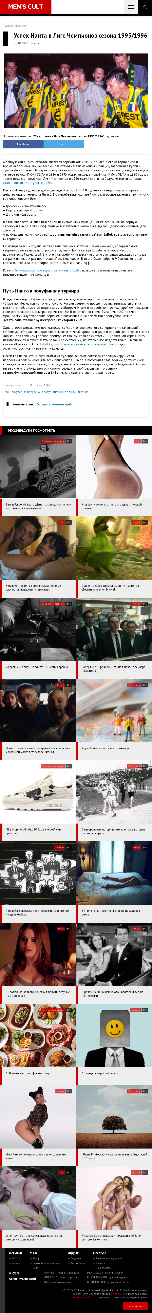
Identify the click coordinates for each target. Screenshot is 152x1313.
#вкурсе (17, 392)
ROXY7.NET (61, 1272)
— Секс (34, 1268)
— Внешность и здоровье (107, 1258)
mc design (116, 1294)
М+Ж (33, 1253)
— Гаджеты (74, 1258)
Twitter (57, 144)
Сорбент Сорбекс (83, 1297)
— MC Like (14, 1258)
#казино (83, 392)
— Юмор (35, 1258)
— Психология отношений (45, 1263)
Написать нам (135, 1306)
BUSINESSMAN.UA (107, 1277)
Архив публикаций (22, 1279)
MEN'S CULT (60, 1277)
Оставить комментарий (54, 404)
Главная (8, 26)
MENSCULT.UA (105, 1272)
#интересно (32, 392)
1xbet (47, 385)
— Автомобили (76, 1263)
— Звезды (15, 1263)
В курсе (14, 1273)
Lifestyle (99, 1253)
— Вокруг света (102, 1268)
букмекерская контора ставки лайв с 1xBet (48, 270)
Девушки (15, 1253)
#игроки (58, 392)
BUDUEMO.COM (108, 1282)
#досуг (46, 392)
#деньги (70, 392)
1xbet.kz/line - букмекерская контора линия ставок (78, 344)
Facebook (21, 144)
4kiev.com (57, 1282)
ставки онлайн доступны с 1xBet (27, 183)
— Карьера (99, 1263)
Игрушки (74, 1253)
